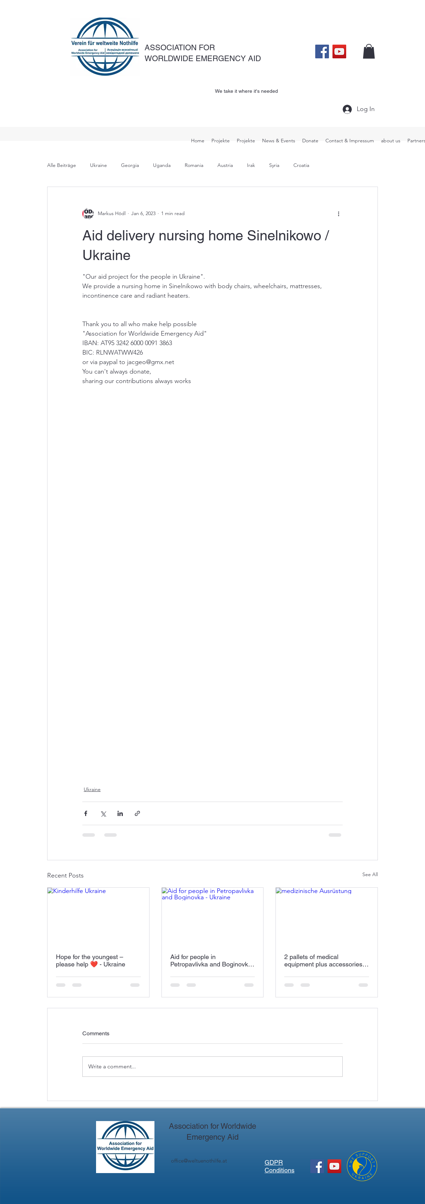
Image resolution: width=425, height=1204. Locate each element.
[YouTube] (339, 51)
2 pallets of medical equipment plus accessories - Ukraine (325, 960)
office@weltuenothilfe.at (199, 1160)
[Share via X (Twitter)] (103, 813)
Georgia (130, 165)
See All (370, 874)
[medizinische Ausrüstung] (327, 916)
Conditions (279, 1170)
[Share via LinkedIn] (120, 813)
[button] (369, 51)
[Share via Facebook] (85, 813)
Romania (194, 165)
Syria (274, 165)
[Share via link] (137, 813)
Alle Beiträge (61, 165)
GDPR (274, 1162)
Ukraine (98, 165)
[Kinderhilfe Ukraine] (98, 916)
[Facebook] (322, 51)
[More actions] (338, 213)
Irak (251, 165)
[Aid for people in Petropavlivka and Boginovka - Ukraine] (213, 916)
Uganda (162, 165)
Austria (225, 165)
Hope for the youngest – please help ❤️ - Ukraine (90, 960)
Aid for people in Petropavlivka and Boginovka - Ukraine (211, 960)
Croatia (301, 165)
